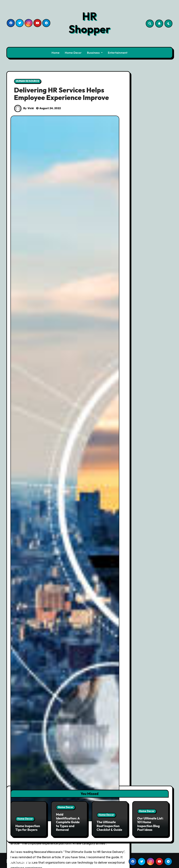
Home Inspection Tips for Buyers (27, 827)
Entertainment (117, 52)
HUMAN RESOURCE (27, 81)
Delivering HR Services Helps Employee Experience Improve (61, 94)
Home (56, 52)
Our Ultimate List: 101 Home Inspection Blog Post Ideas (150, 823)
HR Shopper (89, 22)
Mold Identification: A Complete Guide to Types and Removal (68, 820)
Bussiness (95, 52)
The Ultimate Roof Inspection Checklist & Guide (109, 824)
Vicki (31, 108)
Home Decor (73, 52)
